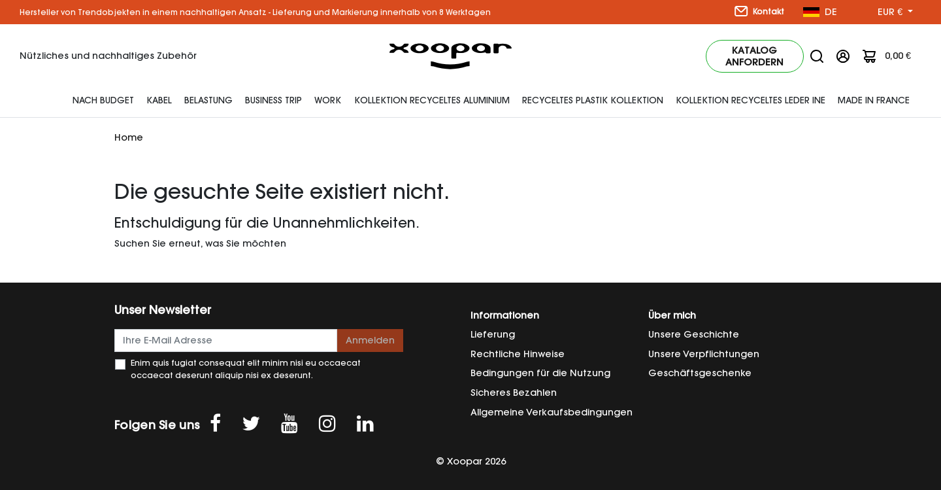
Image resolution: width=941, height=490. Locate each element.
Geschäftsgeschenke (699, 373)
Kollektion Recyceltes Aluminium (432, 100)
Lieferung (492, 334)
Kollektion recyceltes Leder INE (750, 100)
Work (327, 100)
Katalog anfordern (754, 56)
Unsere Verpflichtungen (703, 354)
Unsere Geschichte (693, 334)
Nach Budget (103, 100)
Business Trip (273, 100)
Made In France (874, 100)
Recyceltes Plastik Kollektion (592, 100)
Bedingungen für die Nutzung (540, 373)
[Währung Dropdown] (895, 12)
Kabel (159, 100)
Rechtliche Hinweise (517, 354)
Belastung (208, 100)
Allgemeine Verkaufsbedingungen (551, 412)
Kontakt (759, 11)
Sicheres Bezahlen (513, 392)
